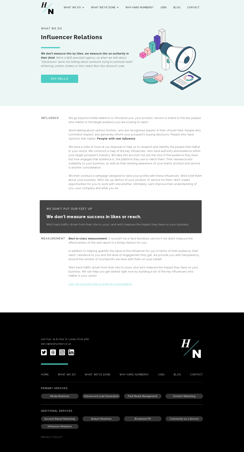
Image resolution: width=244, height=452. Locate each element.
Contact (193, 7)
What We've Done (98, 374)
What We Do (67, 374)
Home (45, 374)
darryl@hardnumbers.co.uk (56, 344)
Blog (177, 7)
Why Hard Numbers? (139, 7)
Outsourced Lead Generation (101, 396)
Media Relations (59, 396)
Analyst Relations (101, 418)
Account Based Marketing (59, 418)
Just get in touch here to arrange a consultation (100, 284)
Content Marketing (184, 396)
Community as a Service (184, 418)
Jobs (163, 7)
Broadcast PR (143, 418)
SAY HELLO (59, 78)
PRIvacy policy (51, 437)
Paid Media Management (143, 396)
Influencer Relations (60, 426)
